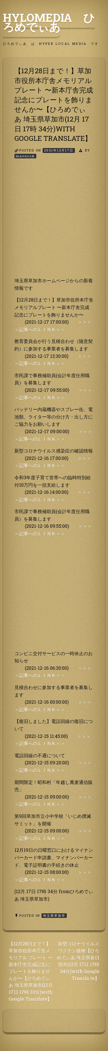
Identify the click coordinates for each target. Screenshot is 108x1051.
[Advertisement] (54, 223)
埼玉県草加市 (54, 915)
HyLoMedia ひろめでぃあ (49, 22)
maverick (25, 156)
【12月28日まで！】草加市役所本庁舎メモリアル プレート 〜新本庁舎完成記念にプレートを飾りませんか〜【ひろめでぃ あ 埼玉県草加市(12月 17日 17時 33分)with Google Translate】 (31, 971)
